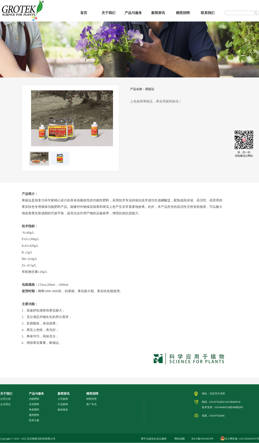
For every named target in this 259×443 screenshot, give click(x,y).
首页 (83, 13)
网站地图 (179, 438)
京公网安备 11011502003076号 (242, 438)
